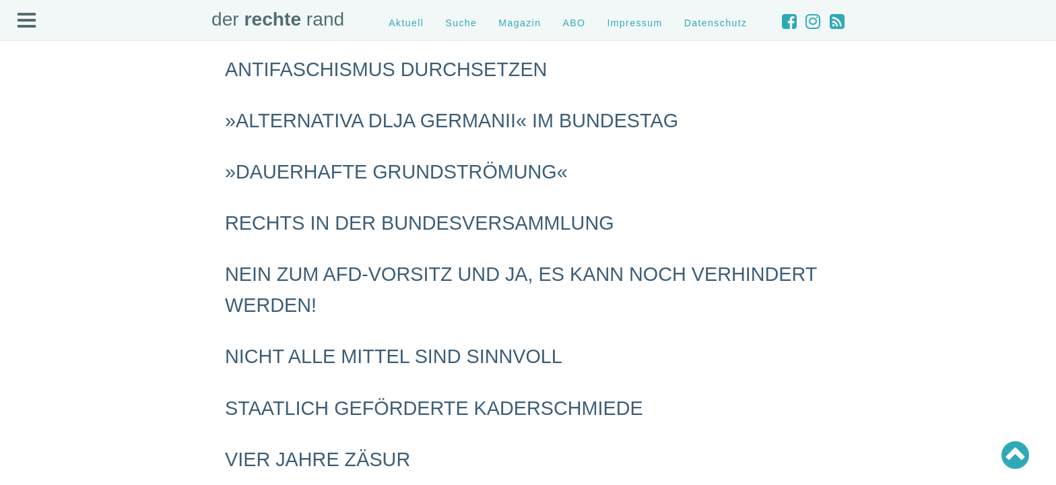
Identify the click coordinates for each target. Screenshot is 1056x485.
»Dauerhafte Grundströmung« (396, 172)
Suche (461, 23)
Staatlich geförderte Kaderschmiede (434, 408)
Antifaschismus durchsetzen (386, 69)
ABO (573, 23)
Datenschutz (716, 23)
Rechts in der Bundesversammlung (419, 223)
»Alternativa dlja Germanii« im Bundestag (451, 120)
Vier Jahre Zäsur (317, 459)
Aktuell (406, 23)
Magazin (519, 23)
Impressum (634, 23)
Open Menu (27, 20)
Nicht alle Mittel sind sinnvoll (393, 356)
